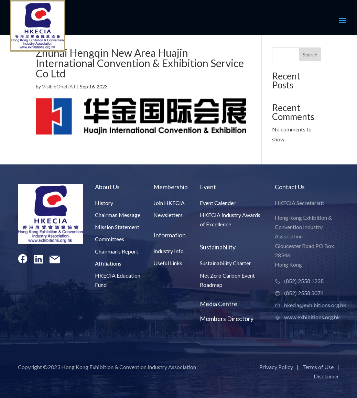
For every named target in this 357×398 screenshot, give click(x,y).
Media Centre (218, 304)
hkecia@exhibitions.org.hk (315, 305)
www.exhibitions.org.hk (312, 317)
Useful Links (167, 263)
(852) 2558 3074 (304, 293)
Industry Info (168, 251)
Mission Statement (117, 227)
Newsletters (168, 215)
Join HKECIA (169, 203)
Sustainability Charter (225, 263)
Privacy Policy (276, 367)
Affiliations (108, 263)
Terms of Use (318, 367)
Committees (109, 239)
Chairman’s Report (116, 251)
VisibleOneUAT (59, 86)
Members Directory (226, 318)
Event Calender (218, 203)
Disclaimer (326, 376)
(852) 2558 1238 (304, 281)
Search (310, 54)
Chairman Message (117, 215)
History (104, 203)
